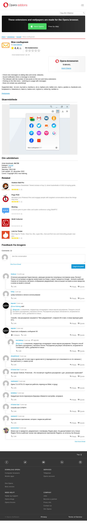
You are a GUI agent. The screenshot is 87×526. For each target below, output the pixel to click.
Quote (80, 287)
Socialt (18, 37)
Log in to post (78, 266)
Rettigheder (6, 93)
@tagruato (16, 310)
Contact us (48, 511)
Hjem (3, 37)
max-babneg (17, 44)
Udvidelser (11, 37)
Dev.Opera (9, 489)
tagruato (35, 342)
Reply (72, 287)
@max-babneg (16, 307)
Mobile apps (9, 482)
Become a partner (50, 504)
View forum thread (15, 264)
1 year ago (18, 292)
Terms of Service (75, 522)
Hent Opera (39, 26)
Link (13, 287)
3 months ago (21, 274)
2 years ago (20, 304)
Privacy (44, 522)
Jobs (45, 501)
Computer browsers (12, 478)
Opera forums (10, 508)
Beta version (9, 492)
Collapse (15, 336)
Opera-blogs (9, 504)
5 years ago (23, 372)
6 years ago (23, 433)
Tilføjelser (47, 478)
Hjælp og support (11, 501)
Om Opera (47, 514)
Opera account (49, 482)
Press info (47, 508)
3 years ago (23, 358)
